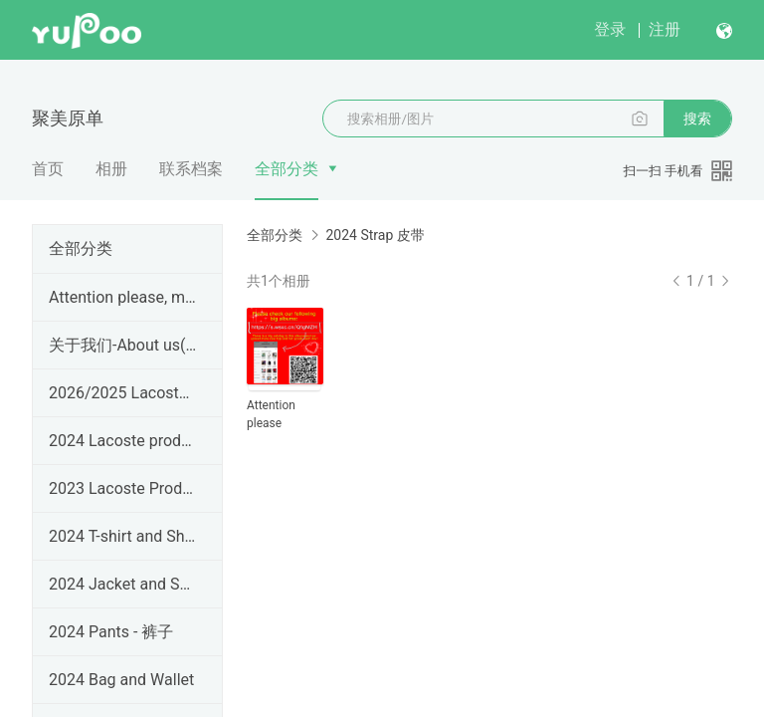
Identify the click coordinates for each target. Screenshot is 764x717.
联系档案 (191, 168)
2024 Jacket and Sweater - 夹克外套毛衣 (123, 584)
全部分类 (286, 168)
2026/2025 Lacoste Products (123, 392)
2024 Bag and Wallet (121, 679)
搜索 (697, 118)
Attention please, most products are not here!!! (123, 297)
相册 (111, 168)
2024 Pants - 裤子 (111, 631)
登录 (610, 29)
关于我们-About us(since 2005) (123, 345)
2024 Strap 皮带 (374, 235)
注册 (664, 29)
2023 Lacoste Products (123, 488)
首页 (48, 168)
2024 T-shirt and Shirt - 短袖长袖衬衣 (123, 536)
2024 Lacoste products (123, 440)
